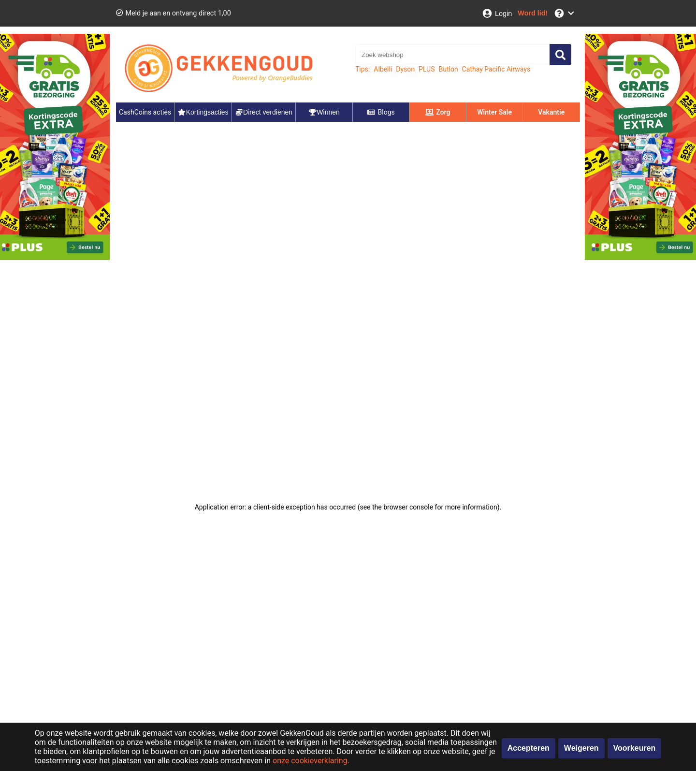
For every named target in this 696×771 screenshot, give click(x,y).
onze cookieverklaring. (311, 760)
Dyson (405, 69)
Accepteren (529, 748)
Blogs (381, 112)
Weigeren (581, 748)
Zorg (437, 112)
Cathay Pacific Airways (496, 69)
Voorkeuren (634, 748)
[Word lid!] (533, 13)
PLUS (427, 69)
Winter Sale (494, 112)
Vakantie (551, 112)
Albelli (383, 69)
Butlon (448, 69)
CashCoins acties (145, 112)
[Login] (496, 13)
